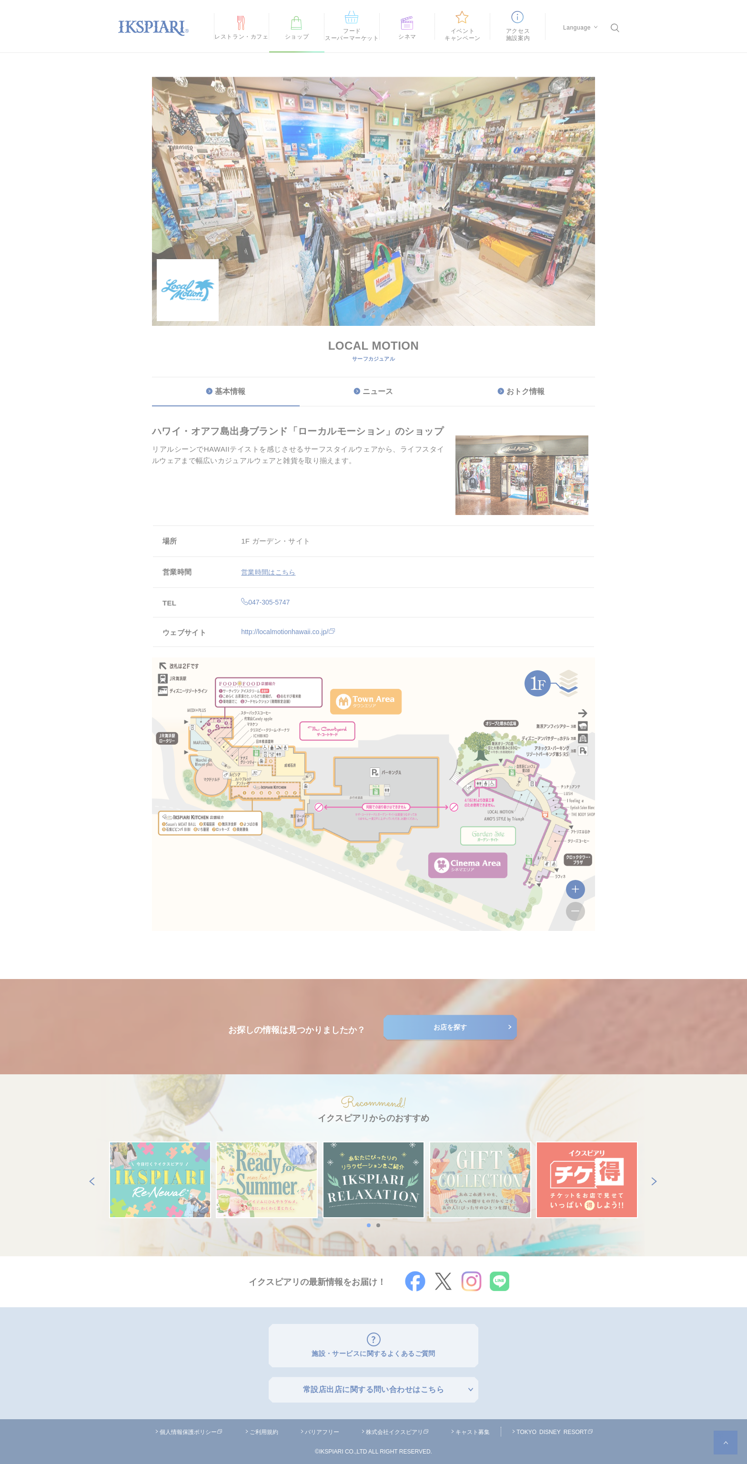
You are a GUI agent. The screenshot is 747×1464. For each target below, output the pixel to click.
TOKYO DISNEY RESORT (554, 1429)
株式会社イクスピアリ (397, 1429)
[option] (373, 264)
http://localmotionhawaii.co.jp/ (291, 631)
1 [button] (364, 316)
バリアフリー (322, 1429)
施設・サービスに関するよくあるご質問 (373, 1352)
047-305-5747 (267, 602)
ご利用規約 (264, 1429)
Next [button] (652, 1179)
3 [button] (383, 316)
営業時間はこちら (270, 572)
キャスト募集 (472, 1429)
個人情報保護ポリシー (191, 1429)
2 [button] (373, 316)
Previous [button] (90, 1179)
